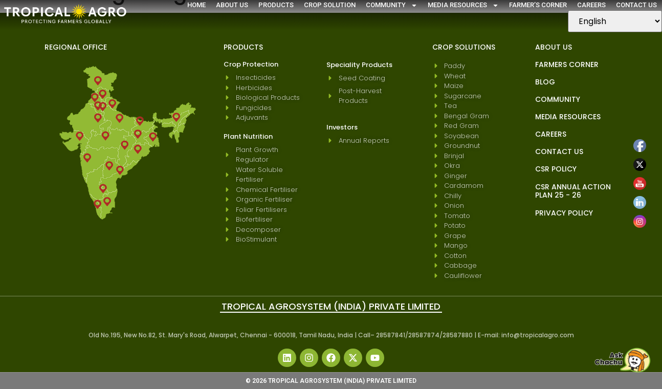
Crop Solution (330, 5)
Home (196, 5)
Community (391, 5)
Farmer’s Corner (538, 5)
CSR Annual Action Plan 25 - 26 (573, 191)
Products (276, 5)
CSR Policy (556, 169)
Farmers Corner (567, 64)
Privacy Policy (564, 213)
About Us (232, 5)
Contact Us (636, 5)
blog (545, 82)
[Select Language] (615, 21)
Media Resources (463, 5)
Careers (591, 5)
